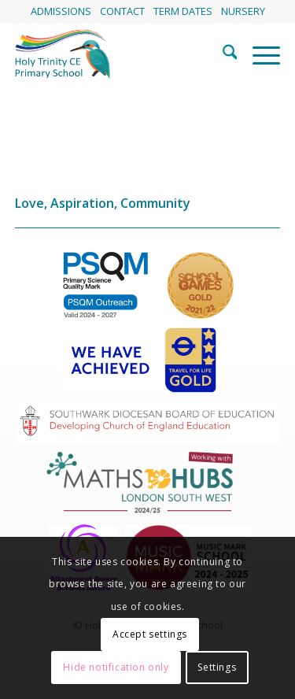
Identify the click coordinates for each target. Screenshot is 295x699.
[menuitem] (61, 11)
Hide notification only (115, 667)
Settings (216, 667)
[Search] (222, 54)
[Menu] (258, 54)
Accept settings (149, 634)
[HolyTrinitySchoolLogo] (121, 54)
